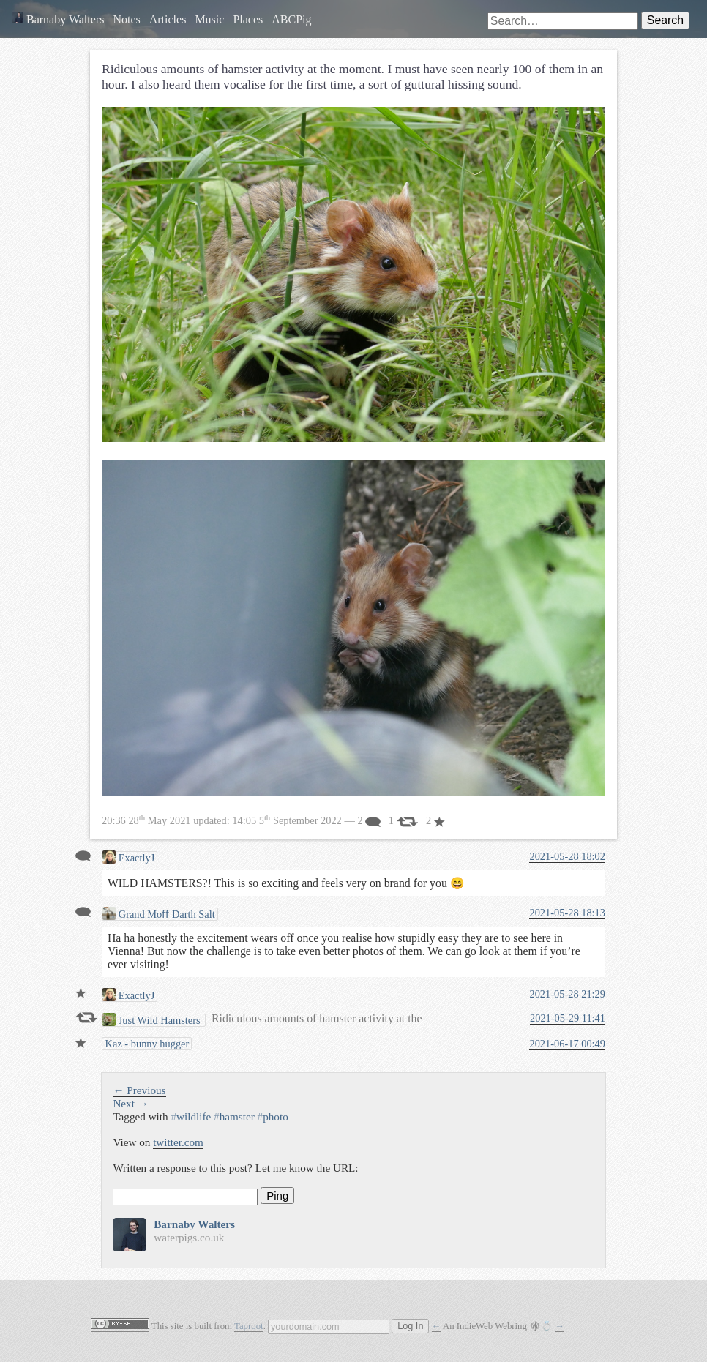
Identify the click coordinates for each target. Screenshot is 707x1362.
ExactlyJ (128, 857)
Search (665, 20)
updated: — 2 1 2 (273, 820)
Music (209, 19)
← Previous (139, 1090)
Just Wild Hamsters (152, 1020)
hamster (234, 1116)
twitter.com (178, 1142)
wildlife (191, 1116)
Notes (126, 19)
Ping (277, 1195)
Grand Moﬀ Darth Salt (158, 914)
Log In (410, 1326)
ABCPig (291, 19)
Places (248, 19)
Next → (131, 1103)
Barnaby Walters (58, 19)
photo (273, 1116)
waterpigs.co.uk (189, 1237)
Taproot (248, 1326)
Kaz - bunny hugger (145, 1043)
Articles (168, 19)
